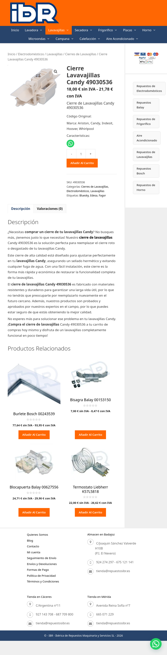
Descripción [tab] (20, 208)
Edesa (94, 195)
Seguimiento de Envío (41, 558)
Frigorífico (109, 30)
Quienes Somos (37, 534)
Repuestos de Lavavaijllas (146, 154)
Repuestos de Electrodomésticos (149, 88)
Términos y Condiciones (43, 581)
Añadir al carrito (82, 163)
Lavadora (35, 30)
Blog (30, 540)
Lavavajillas (60, 30)
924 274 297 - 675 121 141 (115, 562)
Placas (131, 30)
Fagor (102, 195)
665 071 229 (105, 614)
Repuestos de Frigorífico (146, 121)
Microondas (40, 39)
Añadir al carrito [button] (34, 434)
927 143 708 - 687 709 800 (54, 614)
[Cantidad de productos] (81, 154)
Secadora (85, 30)
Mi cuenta (33, 552)
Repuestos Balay (144, 105)
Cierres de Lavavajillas (80, 54)
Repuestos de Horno (146, 187)
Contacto (33, 546)
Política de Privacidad (41, 575)
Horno (150, 30)
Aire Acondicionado (123, 39)
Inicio (15, 30)
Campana (66, 39)
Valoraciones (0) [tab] (50, 208)
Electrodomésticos (31, 54)
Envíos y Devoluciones (42, 564)
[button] (55, 71)
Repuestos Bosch (144, 171)
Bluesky (84, 195)
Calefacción (92, 39)
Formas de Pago (38, 570)
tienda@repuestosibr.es (113, 571)
